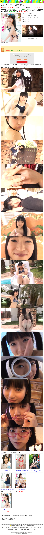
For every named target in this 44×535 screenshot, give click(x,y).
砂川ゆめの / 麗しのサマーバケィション (36, 471)
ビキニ (6, 4)
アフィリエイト (33, 529)
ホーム (2, 4)
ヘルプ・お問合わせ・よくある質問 (22, 525)
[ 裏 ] (7, 42)
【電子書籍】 (38, 10)
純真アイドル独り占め (32, 15)
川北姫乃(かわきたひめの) (32, 13)
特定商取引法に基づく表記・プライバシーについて (17, 529)
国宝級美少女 (40, 9)
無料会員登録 (31, 525)
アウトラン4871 (5, 10)
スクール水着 (32, 17)
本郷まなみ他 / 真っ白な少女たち (22, 470)
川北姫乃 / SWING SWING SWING (7, 509)
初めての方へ (13, 525)
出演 (23, 13)
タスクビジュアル (27, 10)
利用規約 (28, 529)
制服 (28, 17)
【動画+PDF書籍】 (4, 11)
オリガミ (33, 10)
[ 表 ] (4, 42)
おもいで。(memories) (13, 10)
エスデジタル (20, 10)
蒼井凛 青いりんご (7, 470)
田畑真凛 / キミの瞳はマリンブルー (7, 489)
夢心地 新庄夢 (22, 489)
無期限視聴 (17, 55)
